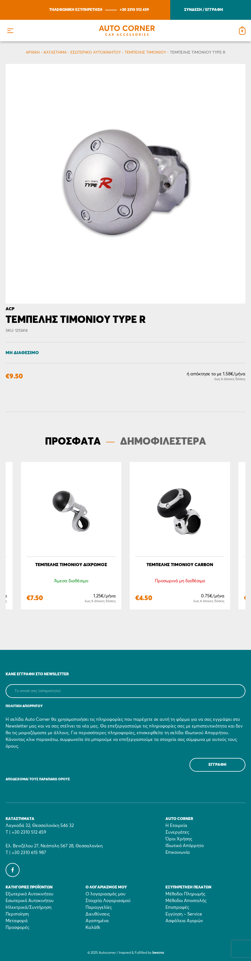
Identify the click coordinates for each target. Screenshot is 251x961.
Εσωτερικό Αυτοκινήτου (95, 52)
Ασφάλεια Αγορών (184, 921)
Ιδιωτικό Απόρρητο (184, 845)
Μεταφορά (17, 921)
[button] (10, 30)
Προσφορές (17, 927)
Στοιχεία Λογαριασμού (108, 900)
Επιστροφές (177, 907)
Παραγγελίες (99, 907)
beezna (158, 953)
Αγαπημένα (97, 921)
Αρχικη (33, 52)
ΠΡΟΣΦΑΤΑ (73, 442)
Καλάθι (93, 927)
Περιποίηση (17, 914)
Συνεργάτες (177, 832)
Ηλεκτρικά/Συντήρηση (28, 907)
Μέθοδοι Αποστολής (186, 900)
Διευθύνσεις (98, 914)
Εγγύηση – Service (183, 914)
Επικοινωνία (177, 852)
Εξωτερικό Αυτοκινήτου (29, 894)
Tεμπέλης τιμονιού (145, 52)
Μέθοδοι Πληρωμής (185, 894)
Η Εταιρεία (176, 825)
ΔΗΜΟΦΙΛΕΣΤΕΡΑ (163, 442)
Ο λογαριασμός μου (105, 894)
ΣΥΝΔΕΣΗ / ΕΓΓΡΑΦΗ (203, 10)
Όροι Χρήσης (178, 839)
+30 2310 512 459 (134, 10)
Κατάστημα (55, 52)
